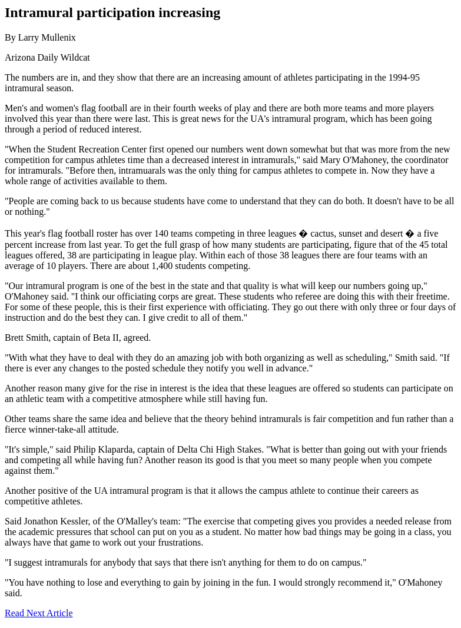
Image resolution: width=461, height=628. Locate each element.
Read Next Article (39, 613)
